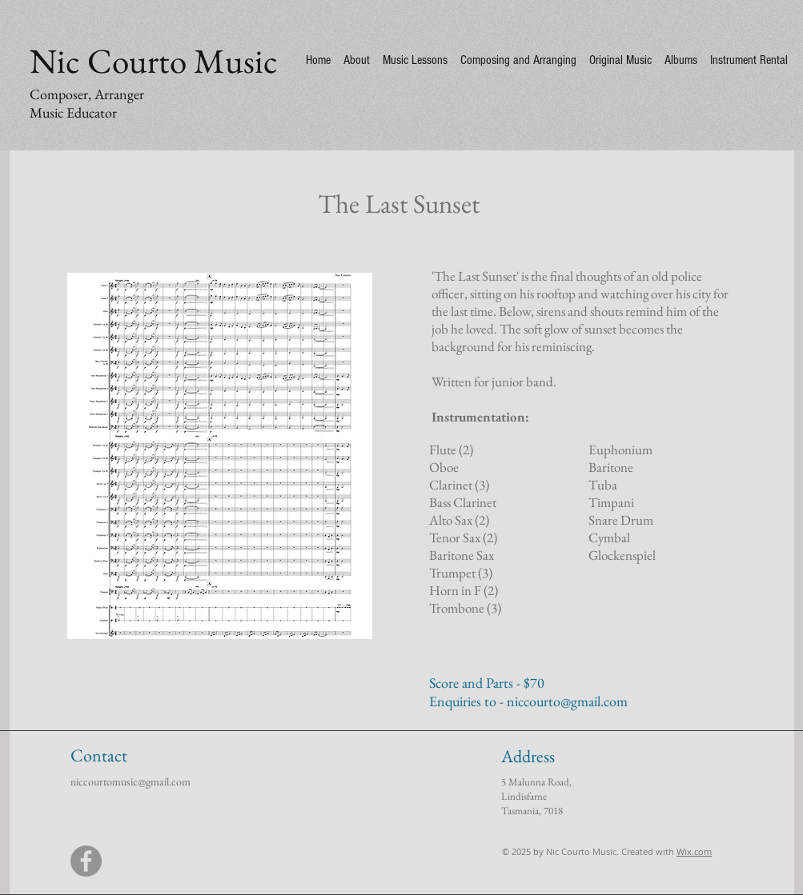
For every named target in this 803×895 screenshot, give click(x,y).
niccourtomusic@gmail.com (130, 781)
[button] (219, 456)
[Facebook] (86, 861)
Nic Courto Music (154, 60)
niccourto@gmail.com (567, 701)
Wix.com (694, 851)
